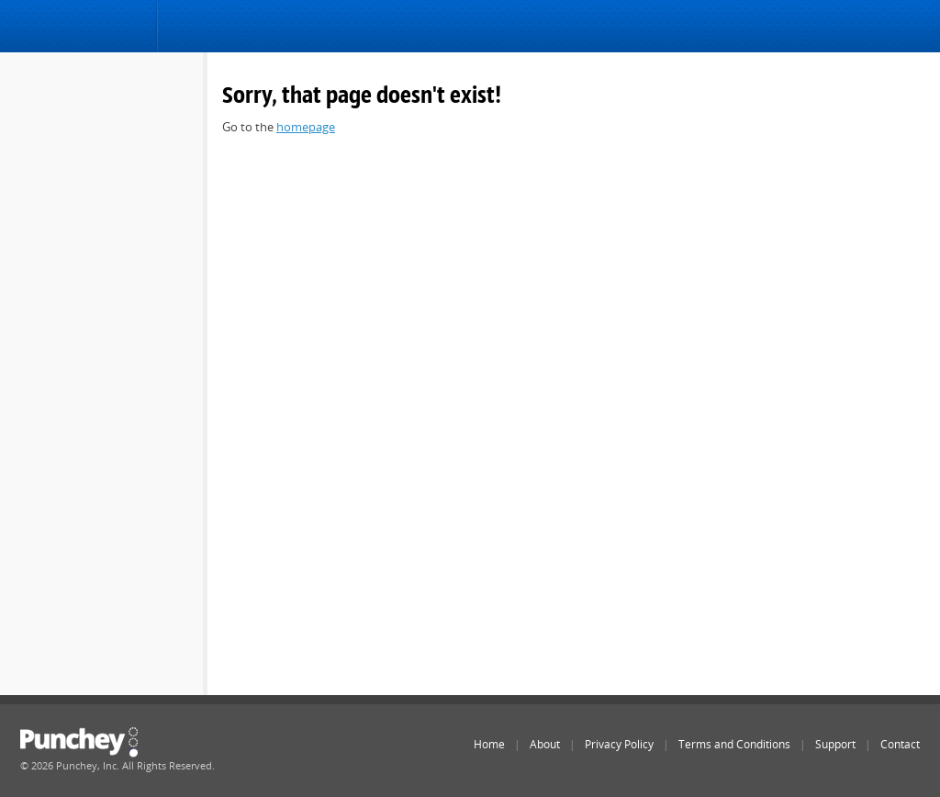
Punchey (80, 28)
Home (489, 744)
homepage (305, 126)
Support (835, 744)
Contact (900, 744)
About (545, 744)
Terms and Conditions (734, 744)
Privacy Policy (619, 744)
